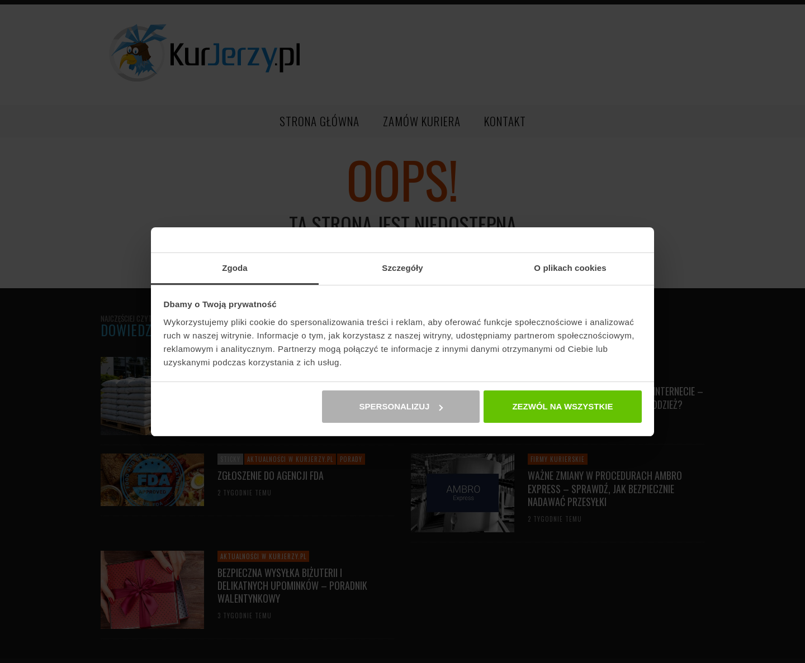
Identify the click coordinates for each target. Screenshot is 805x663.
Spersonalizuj (401, 406)
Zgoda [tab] (235, 268)
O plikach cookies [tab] (570, 268)
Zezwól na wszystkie (562, 406)
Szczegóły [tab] (402, 268)
